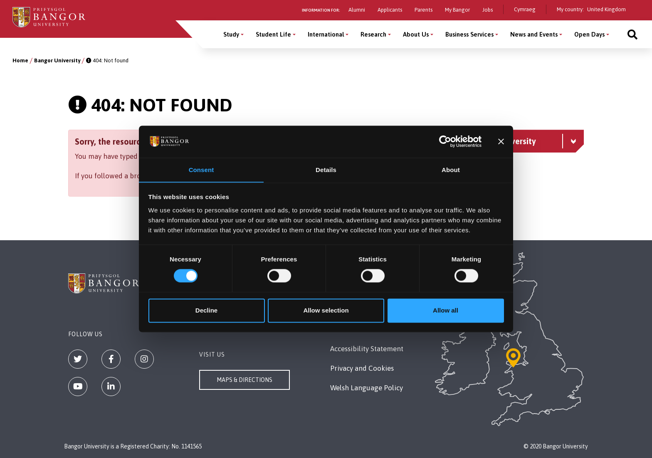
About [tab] (451, 169)
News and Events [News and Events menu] (534, 34)
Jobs (487, 10)
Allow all (445, 310)
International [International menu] (326, 34)
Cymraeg (525, 9)
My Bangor (457, 10)
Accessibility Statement (366, 349)
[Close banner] (501, 141)
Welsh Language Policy (366, 388)
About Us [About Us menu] (416, 34)
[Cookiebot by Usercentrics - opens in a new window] (445, 141)
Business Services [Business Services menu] (469, 34)
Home (20, 60)
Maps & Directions (244, 380)
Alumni (356, 10)
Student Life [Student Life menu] (273, 34)
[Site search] (632, 34)
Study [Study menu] (231, 34)
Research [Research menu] (373, 34)
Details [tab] (326, 169)
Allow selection (325, 310)
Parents (423, 10)
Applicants (390, 10)
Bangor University (57, 60)
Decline (206, 310)
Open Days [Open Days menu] (589, 34)
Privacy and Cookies (362, 368)
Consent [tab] (201, 169)
